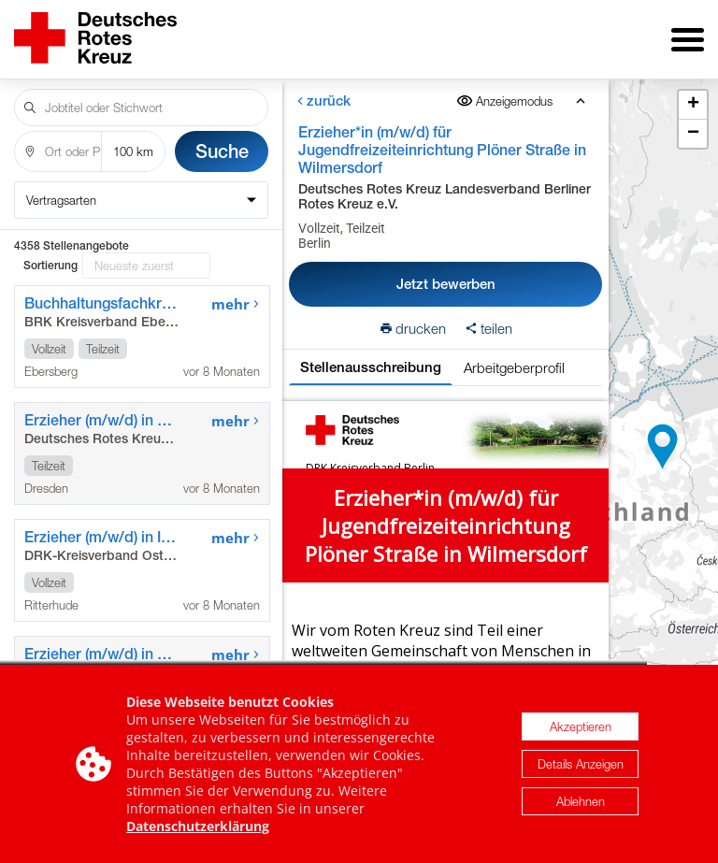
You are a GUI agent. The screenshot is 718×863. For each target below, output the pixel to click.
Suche (222, 151)
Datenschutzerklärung (197, 829)
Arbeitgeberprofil (514, 367)
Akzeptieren (580, 729)
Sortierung (50, 265)
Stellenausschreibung (370, 367)
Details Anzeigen (581, 766)
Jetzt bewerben (445, 284)
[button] (662, 447)
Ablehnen (580, 804)
